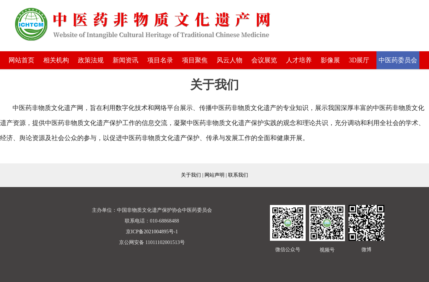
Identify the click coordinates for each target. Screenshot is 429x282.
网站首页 (21, 60)
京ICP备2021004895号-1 (152, 231)
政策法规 (91, 60)
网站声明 (214, 175)
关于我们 (191, 175)
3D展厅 (359, 60)
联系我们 (238, 175)
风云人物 (229, 60)
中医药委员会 (398, 60)
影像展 (330, 60)
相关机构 (56, 60)
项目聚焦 (195, 60)
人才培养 (299, 60)
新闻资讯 (125, 60)
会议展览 (264, 60)
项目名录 (160, 60)
